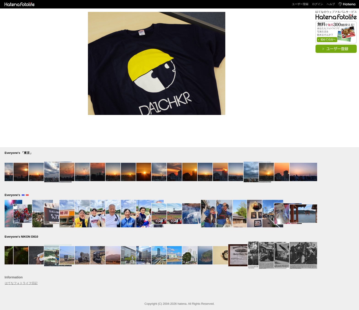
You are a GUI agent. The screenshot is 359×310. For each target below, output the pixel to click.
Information (14, 277)
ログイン (317, 4)
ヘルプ (331, 4)
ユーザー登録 (300, 4)
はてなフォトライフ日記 (21, 283)
